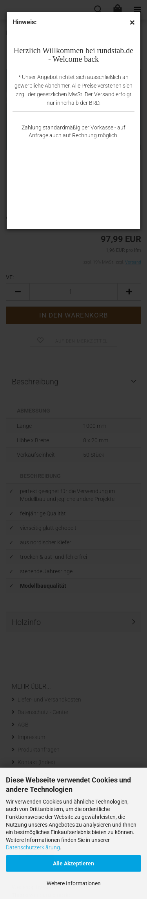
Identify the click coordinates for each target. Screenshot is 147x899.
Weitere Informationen (74, 883)
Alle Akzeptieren (73, 863)
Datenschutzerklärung (33, 847)
